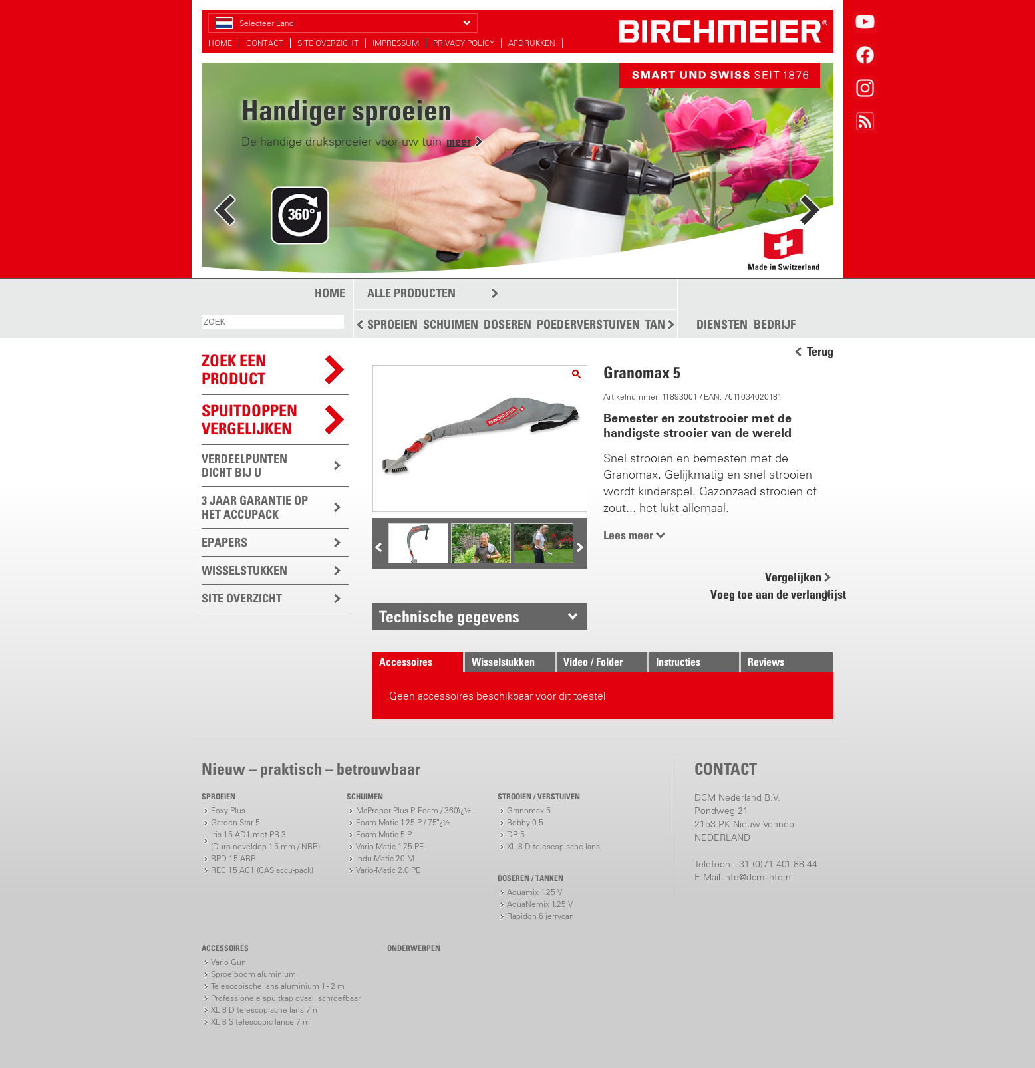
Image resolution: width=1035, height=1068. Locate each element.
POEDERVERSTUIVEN (588, 324)
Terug (820, 351)
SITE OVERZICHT (328, 43)
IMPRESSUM (395, 43)
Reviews (766, 661)
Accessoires (405, 661)
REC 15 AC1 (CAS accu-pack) (262, 870)
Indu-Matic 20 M (385, 858)
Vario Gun (228, 962)
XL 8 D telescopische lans (553, 846)
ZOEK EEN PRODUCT (234, 369)
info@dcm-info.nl (758, 877)
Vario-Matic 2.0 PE (388, 870)
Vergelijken (793, 577)
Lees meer (628, 535)
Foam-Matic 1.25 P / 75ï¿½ (403, 822)
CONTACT (264, 43)
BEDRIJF (775, 324)
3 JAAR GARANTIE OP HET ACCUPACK (255, 507)
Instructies (678, 661)
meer (458, 141)
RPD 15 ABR (233, 858)
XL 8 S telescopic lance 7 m (260, 1022)
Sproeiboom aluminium (253, 974)
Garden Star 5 (235, 822)
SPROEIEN (392, 324)
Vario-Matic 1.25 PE (390, 846)
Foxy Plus (228, 810)
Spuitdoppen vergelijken (249, 419)
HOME (220, 43)
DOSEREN (507, 324)
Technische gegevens (449, 616)
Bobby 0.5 (525, 822)
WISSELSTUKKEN (244, 570)
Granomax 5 (529, 810)
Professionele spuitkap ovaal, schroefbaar (286, 998)
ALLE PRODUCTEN (411, 293)
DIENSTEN (722, 324)
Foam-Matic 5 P (384, 834)
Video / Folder (593, 661)
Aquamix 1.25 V (534, 892)
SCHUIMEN (450, 324)
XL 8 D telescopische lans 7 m (265, 1010)
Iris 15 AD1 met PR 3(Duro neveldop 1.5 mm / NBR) (265, 840)
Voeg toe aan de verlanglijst (770, 594)
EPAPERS (224, 542)
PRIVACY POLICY (463, 43)
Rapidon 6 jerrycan (540, 916)
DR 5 (516, 834)
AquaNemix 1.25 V (540, 904)
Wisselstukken (503, 661)
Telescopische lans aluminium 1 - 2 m (278, 986)
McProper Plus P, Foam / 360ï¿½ (413, 810)
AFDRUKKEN (531, 43)
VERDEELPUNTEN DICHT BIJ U (244, 465)
